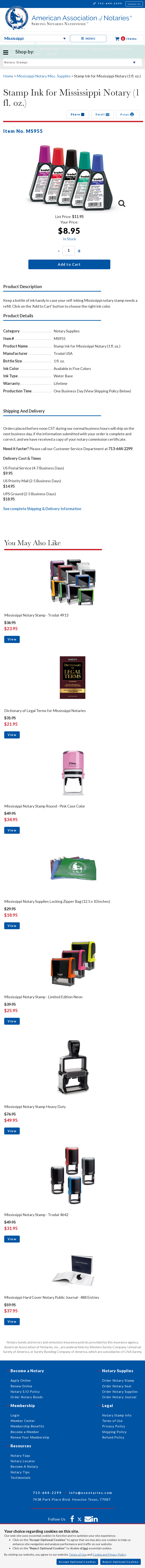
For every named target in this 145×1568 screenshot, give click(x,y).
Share (78, 114)
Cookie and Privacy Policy (109, 1554)
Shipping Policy (114, 1432)
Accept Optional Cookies (77, 1561)
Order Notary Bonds (27, 1397)
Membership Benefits (27, 1426)
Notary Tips (20, 1472)
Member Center (23, 1421)
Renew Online (21, 1386)
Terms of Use (78, 1554)
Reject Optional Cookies (121, 1561)
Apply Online (21, 1380)
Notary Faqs (20, 1455)
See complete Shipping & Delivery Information (42, 508)
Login (15, 1415)
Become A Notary (24, 1466)
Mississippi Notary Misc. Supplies (44, 76)
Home (8, 76)
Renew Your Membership (30, 1437)
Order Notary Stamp (118, 1380)
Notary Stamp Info (117, 1415)
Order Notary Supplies (120, 1391)
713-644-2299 (108, 4)
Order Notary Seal (116, 1386)
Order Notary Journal (119, 1397)
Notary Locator (23, 1461)
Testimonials (21, 1477)
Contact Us (134, 4)
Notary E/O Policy (25, 1391)
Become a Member (25, 1432)
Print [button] (127, 114)
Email (103, 114)
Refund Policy (113, 1437)
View (12, 639)
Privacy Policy (113, 1426)
